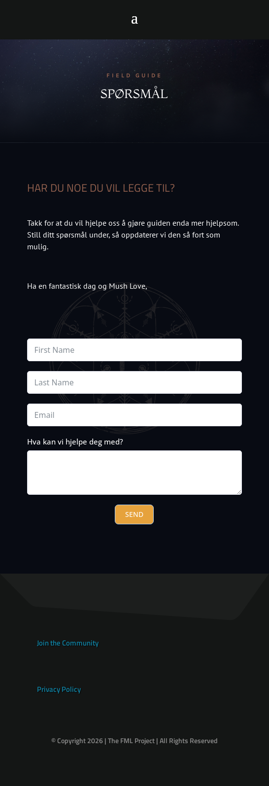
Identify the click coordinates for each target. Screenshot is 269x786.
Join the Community (68, 643)
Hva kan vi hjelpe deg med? (75, 441)
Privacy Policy (59, 689)
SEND (134, 514)
